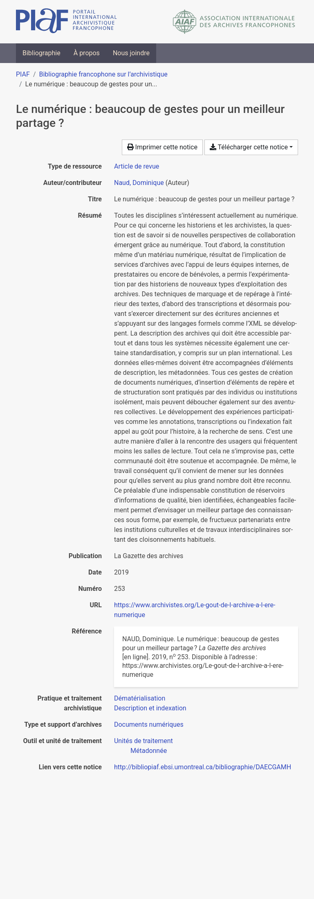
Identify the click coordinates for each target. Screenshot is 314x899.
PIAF (23, 74)
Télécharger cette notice (249, 147)
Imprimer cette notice (162, 147)
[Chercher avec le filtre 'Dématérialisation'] (139, 698)
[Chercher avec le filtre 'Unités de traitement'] (143, 741)
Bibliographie (41, 53)
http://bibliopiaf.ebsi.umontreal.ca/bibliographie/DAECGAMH (202, 767)
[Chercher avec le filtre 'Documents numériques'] (149, 724)
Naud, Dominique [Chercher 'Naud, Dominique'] (139, 183)
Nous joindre (131, 53)
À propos (87, 53)
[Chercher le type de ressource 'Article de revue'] (136, 166)
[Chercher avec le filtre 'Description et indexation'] (150, 708)
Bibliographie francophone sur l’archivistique (103, 74)
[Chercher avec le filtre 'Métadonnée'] (148, 751)
